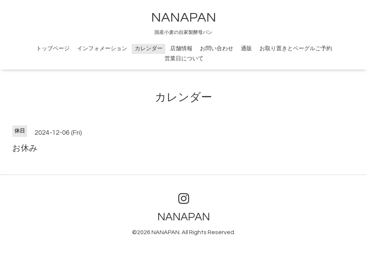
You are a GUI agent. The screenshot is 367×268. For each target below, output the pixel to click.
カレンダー (149, 48)
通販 (246, 48)
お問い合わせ (216, 48)
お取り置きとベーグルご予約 (295, 48)
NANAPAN (183, 17)
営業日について (184, 58)
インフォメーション (102, 48)
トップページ (53, 48)
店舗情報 (181, 48)
